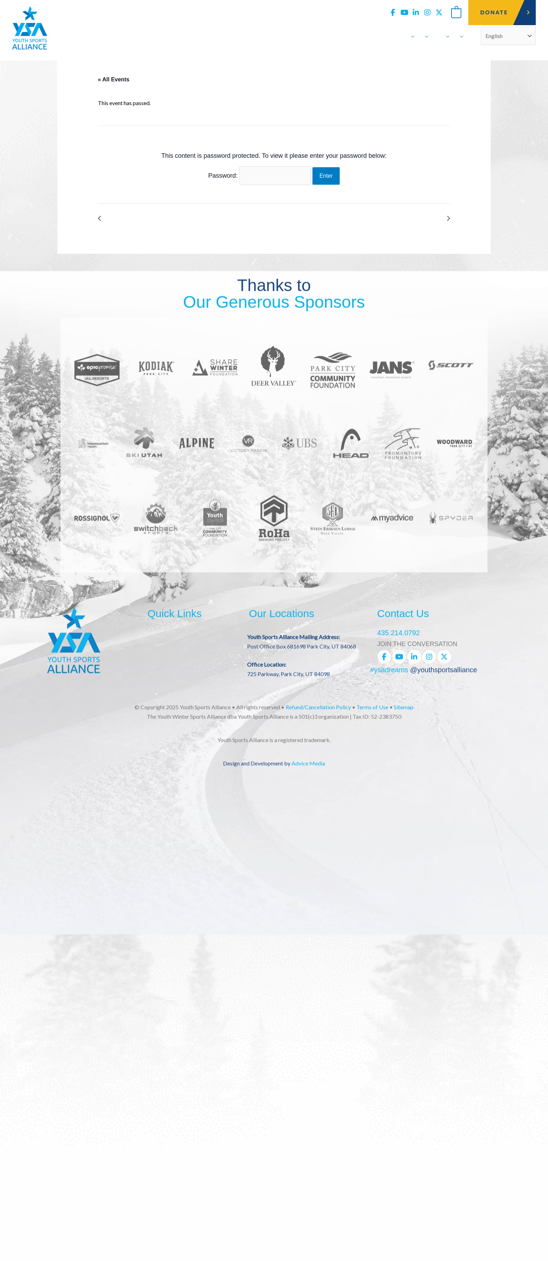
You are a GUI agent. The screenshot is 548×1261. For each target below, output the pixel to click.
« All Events (113, 79)
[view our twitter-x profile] (439, 12)
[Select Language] (508, 36)
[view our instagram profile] (427, 12)
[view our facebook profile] (393, 12)
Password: (259, 175)
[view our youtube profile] (404, 12)
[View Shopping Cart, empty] (456, 12)
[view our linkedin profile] (416, 12)
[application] (411, 36)
